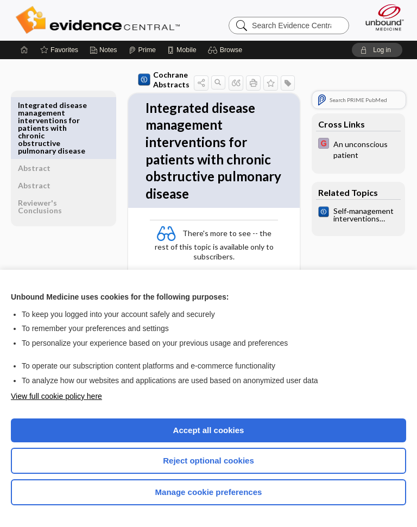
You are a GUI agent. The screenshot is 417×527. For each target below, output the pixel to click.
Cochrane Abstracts (140, 79)
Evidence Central (100, 20)
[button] (226, 50)
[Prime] (142, 50)
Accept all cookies (208, 430)
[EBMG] (358, 149)
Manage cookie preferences (208, 492)
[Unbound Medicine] (381, 17)
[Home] (24, 50)
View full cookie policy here (56, 396)
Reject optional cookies (208, 460)
